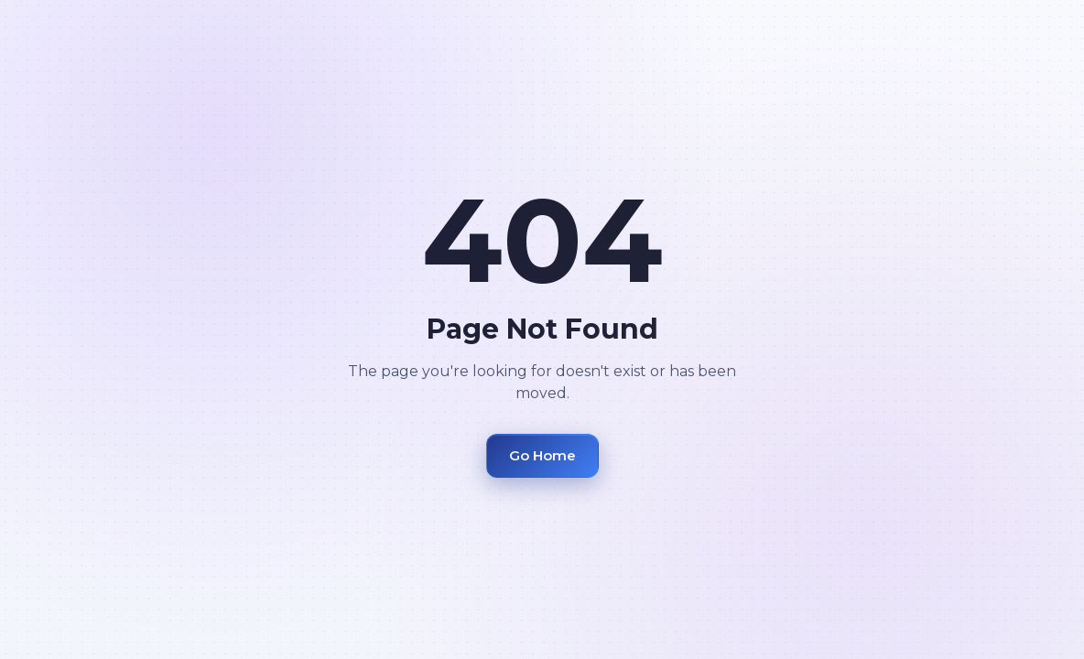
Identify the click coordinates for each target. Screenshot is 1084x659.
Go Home (542, 455)
